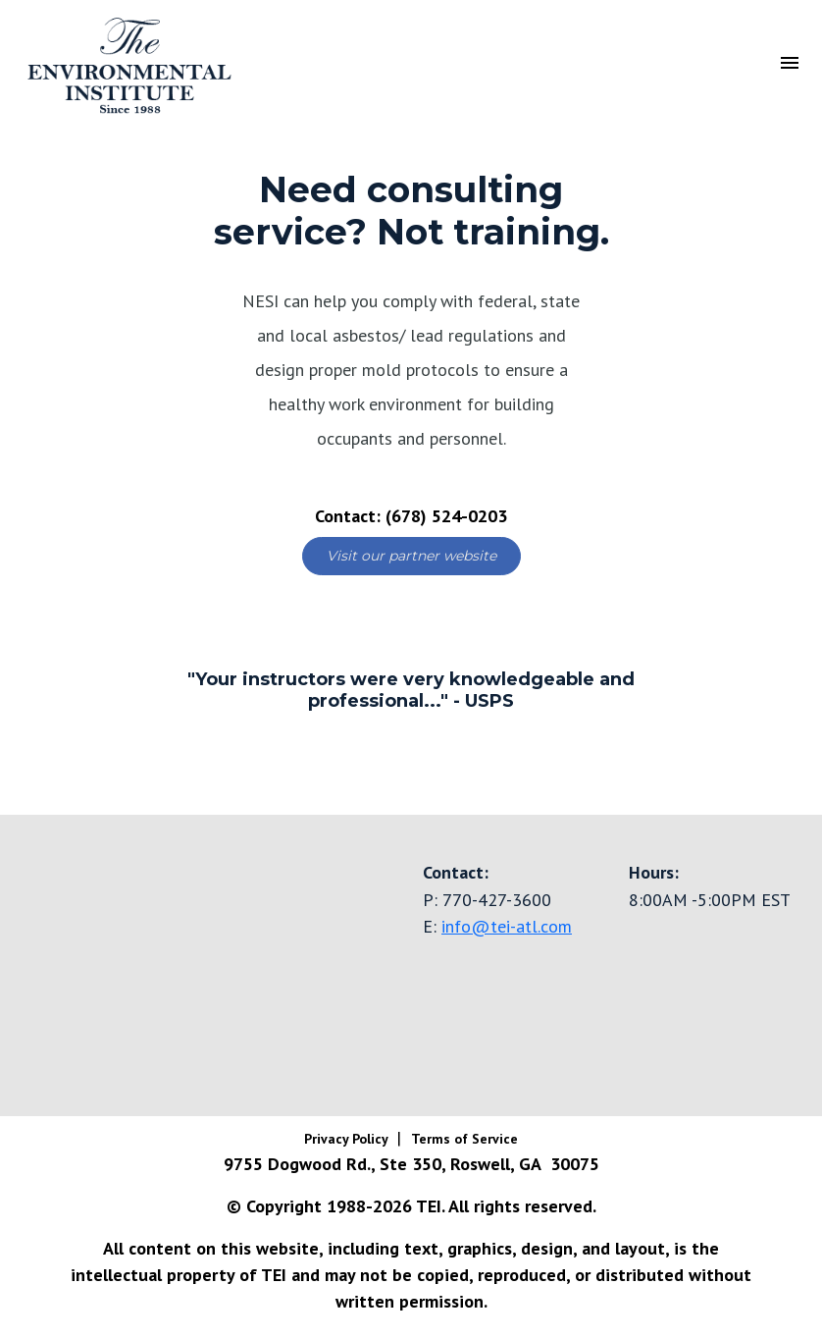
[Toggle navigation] (789, 61)
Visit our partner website (411, 555)
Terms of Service (464, 1139)
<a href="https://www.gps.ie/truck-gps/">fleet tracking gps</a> (205, 962)
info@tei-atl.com (506, 926)
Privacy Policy (347, 1139)
